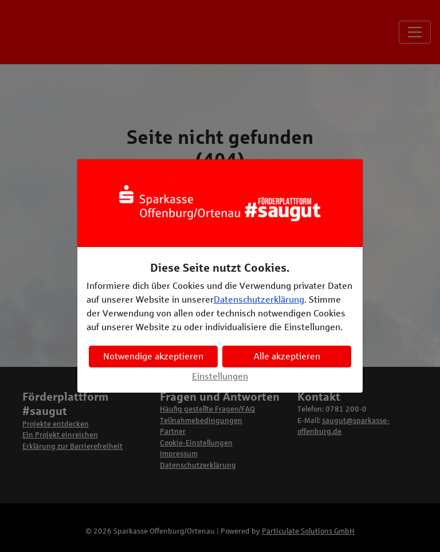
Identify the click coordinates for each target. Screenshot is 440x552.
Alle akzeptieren (287, 356)
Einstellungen (220, 376)
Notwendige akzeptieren (153, 356)
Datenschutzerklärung (259, 299)
